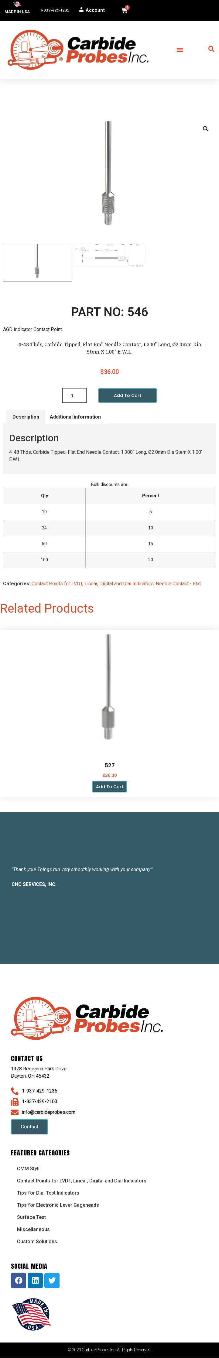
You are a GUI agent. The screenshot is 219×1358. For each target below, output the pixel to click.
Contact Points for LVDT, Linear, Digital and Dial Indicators (93, 584)
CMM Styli (28, 1169)
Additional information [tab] (75, 417)
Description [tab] (25, 417)
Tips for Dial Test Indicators (48, 1193)
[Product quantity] (74, 396)
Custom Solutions (37, 1242)
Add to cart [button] (109, 787)
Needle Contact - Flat (178, 584)
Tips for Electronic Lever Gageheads (58, 1205)
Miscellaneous (33, 1230)
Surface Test (31, 1217)
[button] (180, 50)
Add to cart (127, 396)
